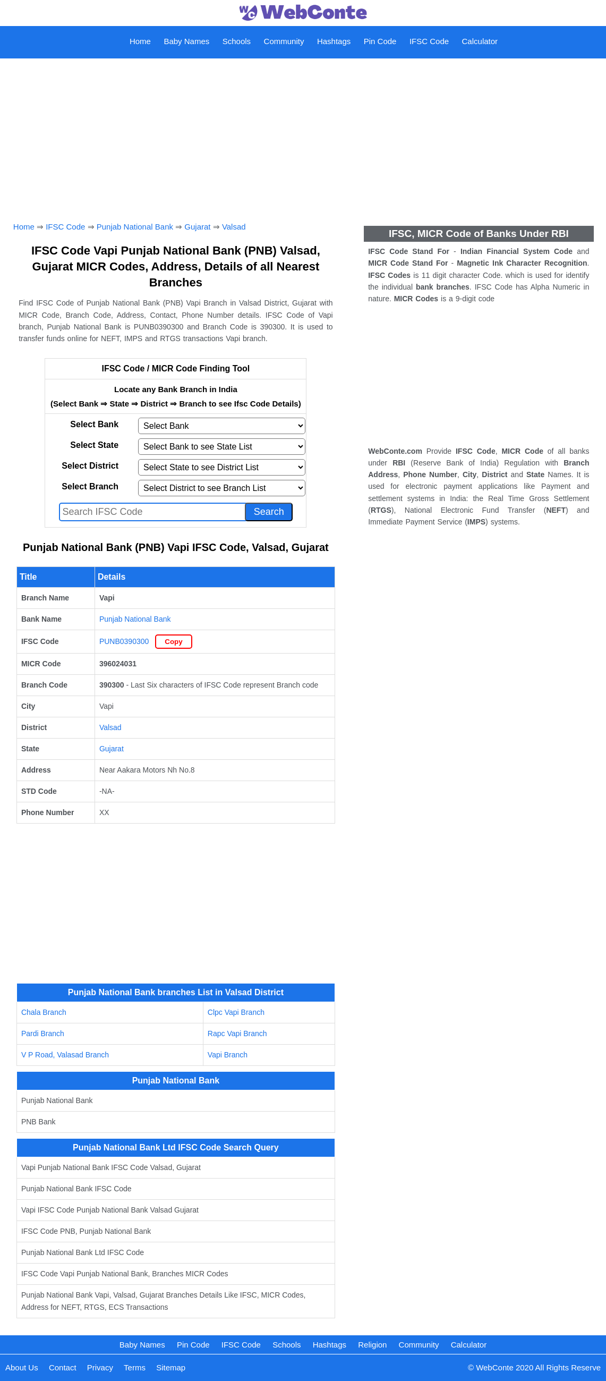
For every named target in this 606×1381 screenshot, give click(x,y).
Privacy (100, 1367)
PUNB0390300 (124, 641)
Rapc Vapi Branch (237, 1033)
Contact (62, 1367)
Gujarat (197, 226)
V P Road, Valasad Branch (65, 1054)
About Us (21, 1367)
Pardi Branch (42, 1033)
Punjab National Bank (135, 226)
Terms (135, 1367)
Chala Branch (43, 1012)
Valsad (234, 226)
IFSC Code (429, 41)
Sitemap (170, 1367)
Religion (372, 1344)
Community (284, 41)
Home (140, 41)
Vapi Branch (227, 1054)
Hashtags (334, 41)
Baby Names (186, 41)
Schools (237, 41)
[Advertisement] (303, 128)
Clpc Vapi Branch (236, 1012)
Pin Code (380, 41)
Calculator (480, 41)
